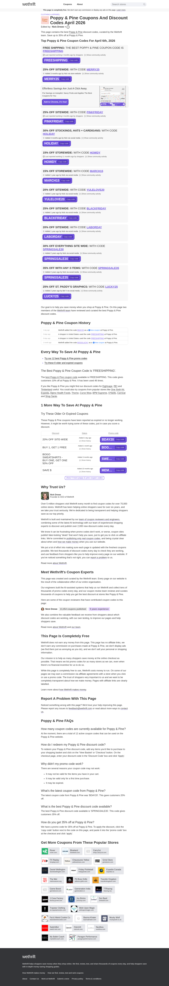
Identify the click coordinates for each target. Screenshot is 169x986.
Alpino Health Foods (60, 393)
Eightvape (107, 386)
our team (76, 627)
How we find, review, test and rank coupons (66, 973)
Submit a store (63, 979)
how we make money (68, 542)
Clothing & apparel (50, 14)
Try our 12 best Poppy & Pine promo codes (66, 358)
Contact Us (34, 979)
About (80, 4)
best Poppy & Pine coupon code (61, 377)
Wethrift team (64, 310)
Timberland (46, 389)
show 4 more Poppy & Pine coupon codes (84, 478)
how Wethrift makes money (72, 689)
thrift (28, 4)
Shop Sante (51, 396)
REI (115, 386)
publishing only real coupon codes (83, 538)
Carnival (121, 393)
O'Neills (112, 393)
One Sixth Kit (117, 389)
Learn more (121, 10)
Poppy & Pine (76, 32)
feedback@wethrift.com (80, 708)
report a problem (99, 557)
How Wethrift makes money (33, 973)
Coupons (67, 4)
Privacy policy (77, 979)
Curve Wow (85, 393)
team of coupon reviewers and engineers (99, 519)
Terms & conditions (93, 979)
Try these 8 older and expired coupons (64, 363)
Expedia (45, 393)
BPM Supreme (100, 393)
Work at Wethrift (48, 979)
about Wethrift (60, 563)
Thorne (75, 393)
